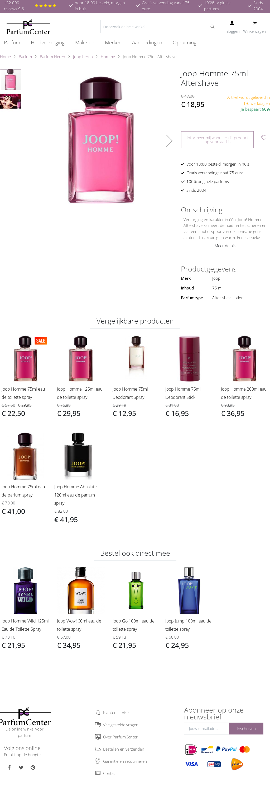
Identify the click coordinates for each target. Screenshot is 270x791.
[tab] (225, 209)
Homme (108, 56)
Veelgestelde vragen (120, 724)
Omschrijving (202, 209)
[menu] (135, 42)
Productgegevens (209, 269)
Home (5, 56)
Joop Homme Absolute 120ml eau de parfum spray (75, 495)
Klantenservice (116, 712)
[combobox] (159, 26)
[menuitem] (15, 42)
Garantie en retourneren (125, 761)
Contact (110, 773)
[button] (169, 141)
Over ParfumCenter (120, 736)
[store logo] (28, 27)
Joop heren (83, 56)
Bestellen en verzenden (123, 749)
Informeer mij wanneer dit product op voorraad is (217, 139)
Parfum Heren (52, 56)
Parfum (25, 56)
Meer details (225, 245)
